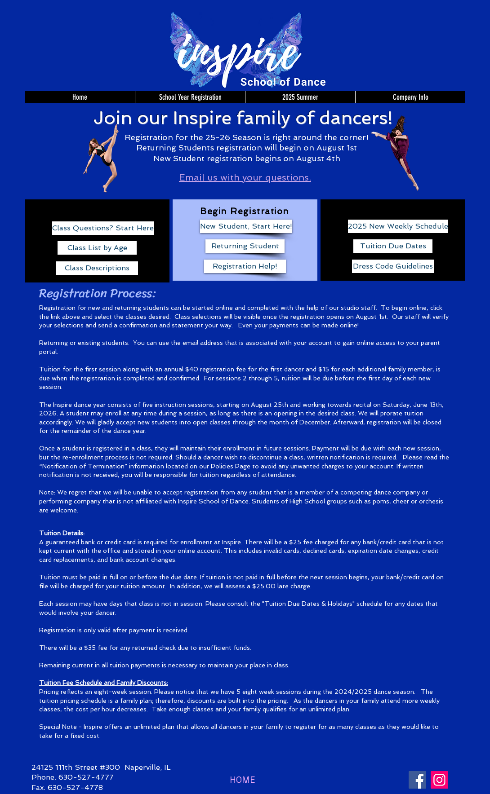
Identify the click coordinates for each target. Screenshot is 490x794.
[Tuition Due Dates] (392, 246)
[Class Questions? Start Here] (103, 228)
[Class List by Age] (97, 248)
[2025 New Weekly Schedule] (398, 226)
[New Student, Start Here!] (246, 226)
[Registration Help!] (245, 266)
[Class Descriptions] (97, 268)
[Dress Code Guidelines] (393, 266)
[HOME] (242, 780)
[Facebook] (417, 780)
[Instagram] (439, 780)
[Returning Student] (245, 246)
